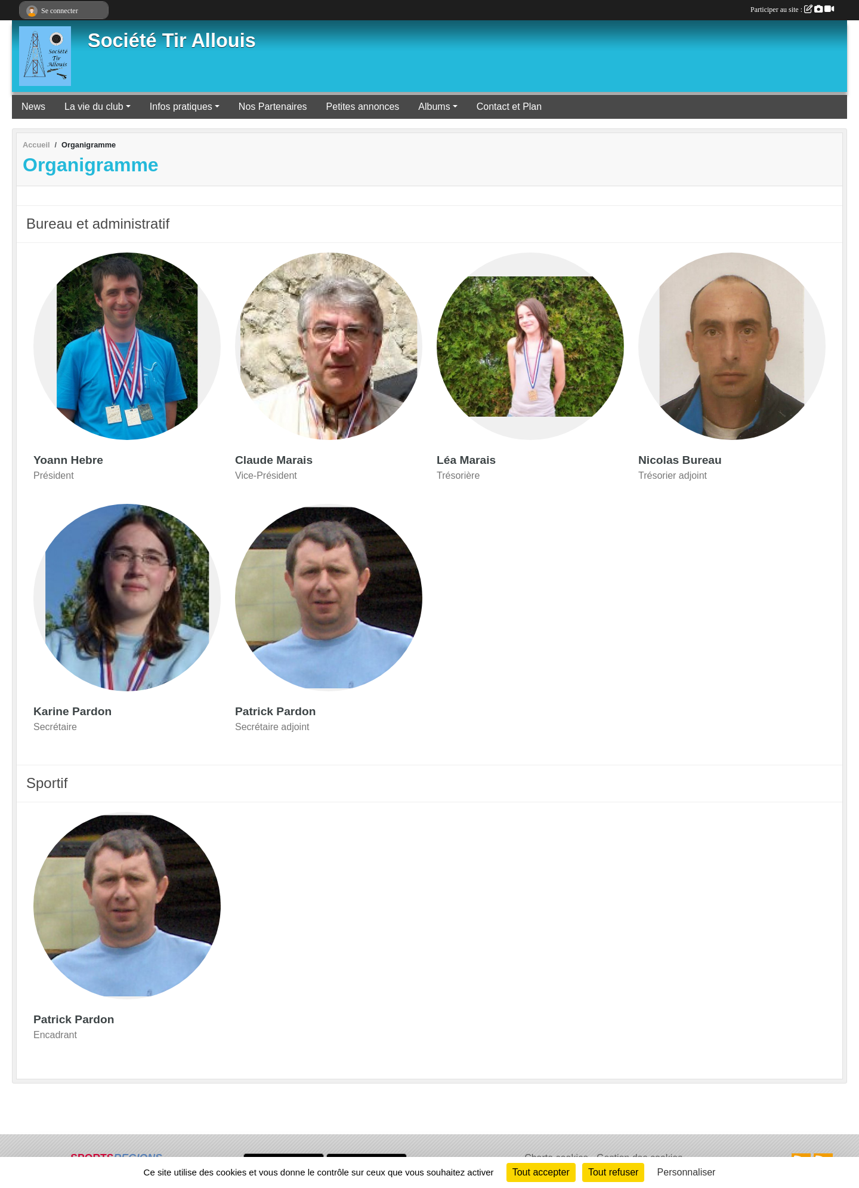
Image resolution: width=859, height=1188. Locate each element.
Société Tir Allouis (172, 40)
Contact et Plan (509, 106)
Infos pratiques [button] (181, 106)
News (33, 106)
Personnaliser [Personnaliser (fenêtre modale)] (686, 1172)
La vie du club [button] (93, 106)
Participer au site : (792, 9)
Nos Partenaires (273, 106)
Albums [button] (434, 106)
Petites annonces (363, 106)
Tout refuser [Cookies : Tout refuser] (613, 1172)
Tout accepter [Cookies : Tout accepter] (541, 1172)
